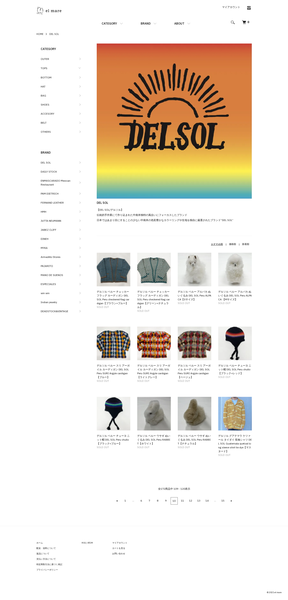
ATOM (90, 542)
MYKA (44, 247)
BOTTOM (46, 77)
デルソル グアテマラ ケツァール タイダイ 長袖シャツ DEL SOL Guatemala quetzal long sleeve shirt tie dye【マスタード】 (235, 443)
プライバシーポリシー (47, 569)
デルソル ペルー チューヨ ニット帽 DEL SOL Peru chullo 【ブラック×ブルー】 (113, 439)
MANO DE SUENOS (52, 275)
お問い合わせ (118, 553)
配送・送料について (46, 547)
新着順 (245, 244)
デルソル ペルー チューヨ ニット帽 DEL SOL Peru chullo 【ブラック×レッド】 (234, 369)
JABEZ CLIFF (48, 229)
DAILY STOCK (49, 171)
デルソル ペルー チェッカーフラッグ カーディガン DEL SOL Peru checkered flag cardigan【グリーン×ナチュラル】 (153, 299)
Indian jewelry (49, 302)
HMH (43, 211)
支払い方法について (46, 558)
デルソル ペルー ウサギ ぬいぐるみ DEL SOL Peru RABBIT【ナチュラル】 (194, 439)
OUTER (45, 59)
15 (222, 500)
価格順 (232, 244)
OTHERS (46, 131)
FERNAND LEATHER (52, 202)
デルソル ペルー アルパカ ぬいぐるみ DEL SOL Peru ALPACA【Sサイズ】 (194, 295)
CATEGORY (109, 23)
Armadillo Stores (51, 257)
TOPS (44, 68)
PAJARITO (47, 266)
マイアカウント (231, 7)
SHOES (45, 104)
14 (207, 500)
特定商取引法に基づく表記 (49, 564)
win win (45, 293)
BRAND (146, 23)
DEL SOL (54, 34)
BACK (117, 500)
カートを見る (118, 547)
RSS (84, 542)
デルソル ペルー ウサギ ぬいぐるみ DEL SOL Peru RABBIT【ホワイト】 (153, 439)
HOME (39, 34)
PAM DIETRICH (50, 193)
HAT (43, 86)
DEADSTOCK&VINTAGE (54, 311)
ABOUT (179, 23)
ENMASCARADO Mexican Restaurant (55, 182)
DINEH (44, 238)
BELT (44, 122)
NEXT (231, 500)
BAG (43, 95)
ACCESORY (47, 113)
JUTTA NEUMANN (51, 220)
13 (198, 500)
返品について (42, 553)
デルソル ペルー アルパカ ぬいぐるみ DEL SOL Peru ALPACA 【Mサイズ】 (235, 295)
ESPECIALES (48, 284)
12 (190, 500)
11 (182, 500)
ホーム (39, 542)
